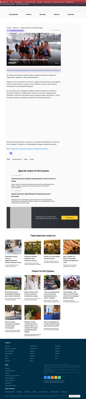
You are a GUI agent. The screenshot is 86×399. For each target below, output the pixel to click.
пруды (25, 159)
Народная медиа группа (10, 385)
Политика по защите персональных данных (54, 382)
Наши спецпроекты (9, 351)
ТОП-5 (11, 2)
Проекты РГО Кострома (10, 348)
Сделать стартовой (9, 380)
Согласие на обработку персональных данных (54, 380)
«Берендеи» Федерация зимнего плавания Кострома (29, 149)
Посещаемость (8, 383)
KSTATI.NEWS (27, 392)
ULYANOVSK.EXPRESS (54, 392)
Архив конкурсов (9, 353)
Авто (56, 356)
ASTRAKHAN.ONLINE (9, 392)
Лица (56, 358)
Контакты (7, 373)
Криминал (32, 353)
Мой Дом (39, 2)
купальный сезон (17, 159)
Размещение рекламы (10, 370)
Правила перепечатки (10, 378)
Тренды (32, 358)
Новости (28, 14)
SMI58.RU (35, 392)
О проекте (7, 368)
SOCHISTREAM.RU (43, 392)
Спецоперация (13, 14)
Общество (15, 27)
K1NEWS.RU (19, 392)
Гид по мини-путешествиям (7, 4)
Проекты (56, 14)
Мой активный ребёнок (22, 4)
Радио (31, 360)
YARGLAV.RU (64, 392)
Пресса (6, 356)
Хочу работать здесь (30, 2)
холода (32, 159)
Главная (9, 27)
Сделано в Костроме (58, 2)
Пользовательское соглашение (12, 375)
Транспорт (71, 14)
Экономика (57, 346)
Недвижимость (33, 346)
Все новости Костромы (17, 30)
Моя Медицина (19, 2)
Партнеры (42, 14)
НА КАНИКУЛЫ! (69, 2)
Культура (57, 353)
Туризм (6, 358)
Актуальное (7, 360)
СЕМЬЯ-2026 (47, 2)
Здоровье (57, 351)
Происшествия (33, 348)
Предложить (5, 2)
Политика (57, 348)
